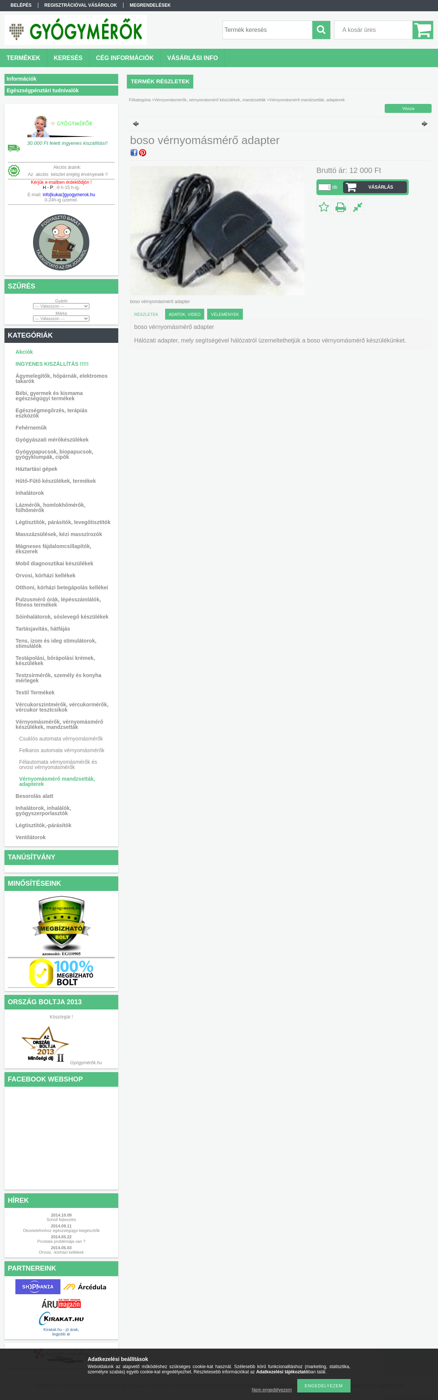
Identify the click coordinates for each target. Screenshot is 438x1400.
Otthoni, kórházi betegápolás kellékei (62, 587)
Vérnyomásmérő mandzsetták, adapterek (57, 781)
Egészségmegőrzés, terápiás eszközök (51, 413)
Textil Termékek (35, 692)
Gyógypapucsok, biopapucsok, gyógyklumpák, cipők (54, 454)
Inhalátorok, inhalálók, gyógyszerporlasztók (43, 810)
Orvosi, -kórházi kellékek (61, 1252)
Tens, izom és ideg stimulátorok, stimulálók (56, 643)
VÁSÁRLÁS (381, 187)
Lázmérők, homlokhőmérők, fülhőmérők (51, 507)
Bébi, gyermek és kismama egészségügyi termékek (49, 395)
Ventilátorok (31, 837)
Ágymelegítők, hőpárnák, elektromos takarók (62, 378)
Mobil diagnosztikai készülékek (54, 563)
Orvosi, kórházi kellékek (46, 575)
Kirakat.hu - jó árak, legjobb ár (61, 1331)
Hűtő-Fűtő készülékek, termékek (56, 481)
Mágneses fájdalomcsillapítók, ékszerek (54, 548)
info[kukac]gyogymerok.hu (68, 194)
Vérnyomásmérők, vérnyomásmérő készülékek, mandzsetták (59, 724)
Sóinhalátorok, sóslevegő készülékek (62, 617)
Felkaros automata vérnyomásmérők (61, 750)
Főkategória (140, 100)
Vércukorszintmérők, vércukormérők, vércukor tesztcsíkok (62, 707)
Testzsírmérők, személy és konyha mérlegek (59, 677)
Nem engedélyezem (272, 1389)
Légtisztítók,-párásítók (44, 825)
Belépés (21, 5)
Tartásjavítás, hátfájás (43, 629)
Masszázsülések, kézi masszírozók (59, 534)
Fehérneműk (31, 428)
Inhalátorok (30, 493)
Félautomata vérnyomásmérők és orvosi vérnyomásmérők (58, 764)
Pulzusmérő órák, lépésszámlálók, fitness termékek (58, 602)
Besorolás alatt (34, 796)
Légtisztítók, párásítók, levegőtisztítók (63, 522)
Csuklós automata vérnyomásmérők (61, 739)
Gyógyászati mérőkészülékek (52, 440)
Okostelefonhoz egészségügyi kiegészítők (61, 1230)
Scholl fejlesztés (61, 1219)
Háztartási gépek (36, 469)
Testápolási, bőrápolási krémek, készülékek (55, 660)
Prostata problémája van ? (61, 1241)
